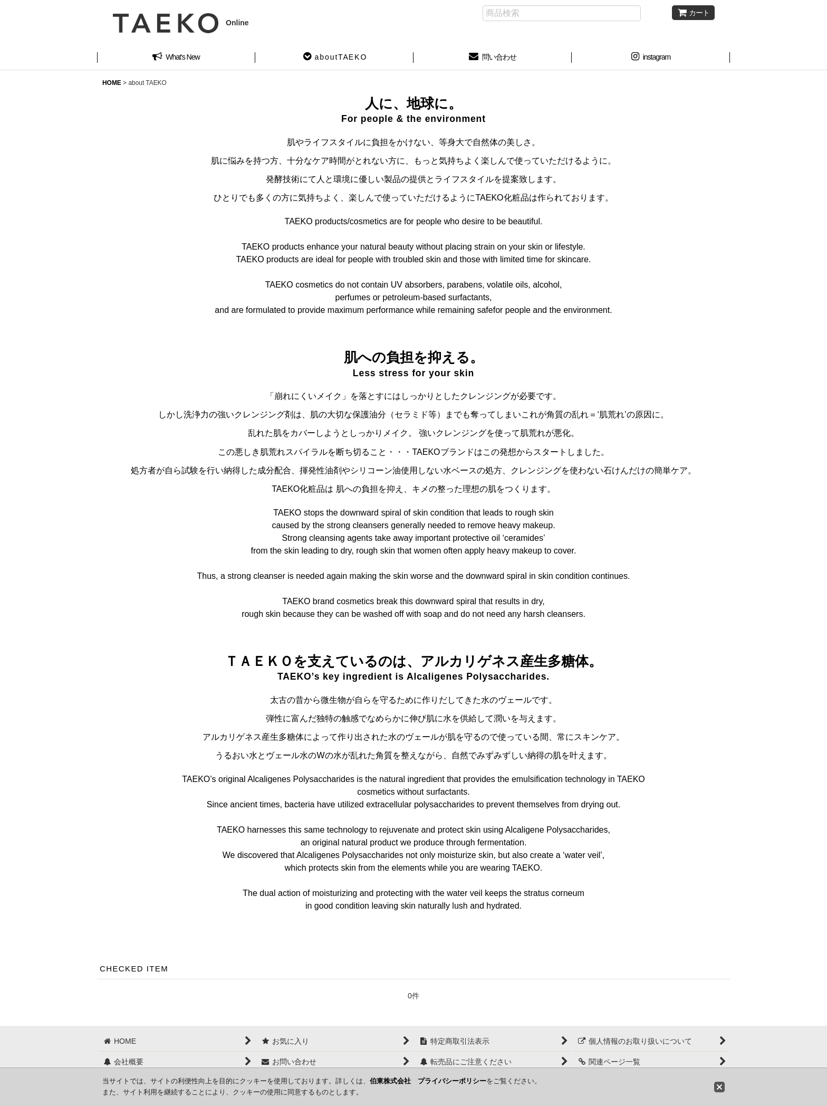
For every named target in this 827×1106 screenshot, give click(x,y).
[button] (334, 58)
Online (181, 22)
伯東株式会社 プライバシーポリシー (428, 1081)
